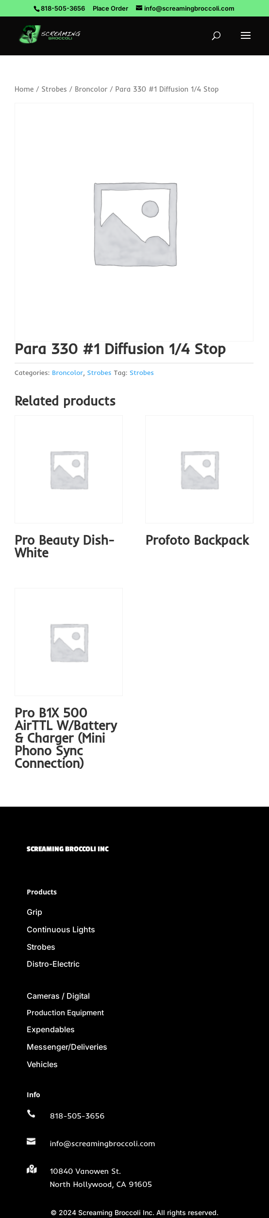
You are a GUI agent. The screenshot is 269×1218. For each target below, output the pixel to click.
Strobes (54, 89)
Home (24, 89)
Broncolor (91, 89)
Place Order (110, 8)
